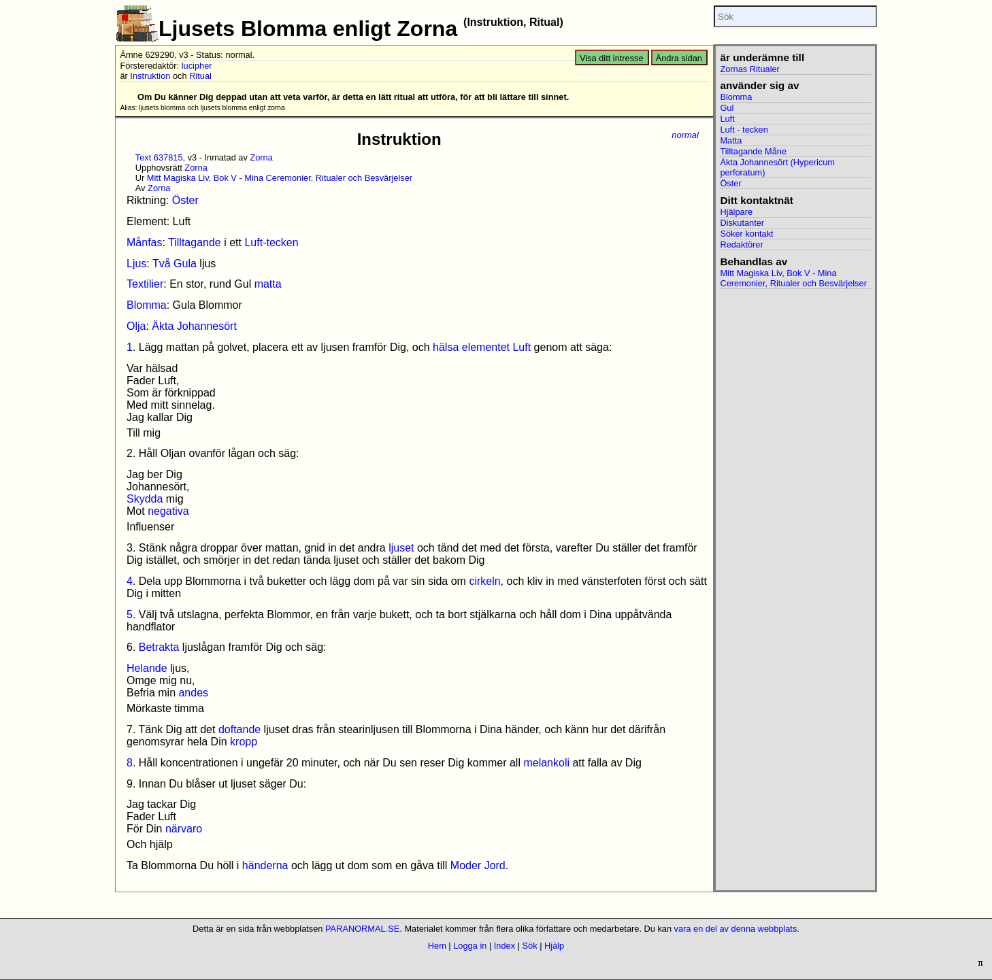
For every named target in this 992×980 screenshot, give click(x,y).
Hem (437, 946)
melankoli (546, 762)
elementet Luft (496, 347)
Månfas (144, 242)
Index (504, 946)
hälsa (446, 347)
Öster (185, 200)
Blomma (147, 305)
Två (161, 263)
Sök (530, 946)
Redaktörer (741, 244)
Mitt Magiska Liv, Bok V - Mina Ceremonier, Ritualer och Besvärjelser (279, 178)
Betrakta (159, 647)
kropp (243, 741)
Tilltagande (194, 242)
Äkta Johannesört (194, 326)
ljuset (401, 548)
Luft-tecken (271, 242)
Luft (727, 119)
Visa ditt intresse (612, 58)
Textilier (145, 284)
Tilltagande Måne (753, 151)
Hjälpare (736, 212)
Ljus (136, 263)
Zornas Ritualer (749, 69)
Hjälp (554, 946)
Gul (726, 108)
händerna (265, 865)
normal (685, 135)
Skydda (145, 499)
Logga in (469, 946)
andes (193, 692)
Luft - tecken (743, 129)
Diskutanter (742, 223)
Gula (185, 263)
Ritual (200, 76)
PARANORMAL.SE (362, 929)
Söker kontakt (746, 234)
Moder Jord (478, 865)
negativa (168, 511)
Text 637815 (159, 157)
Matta (731, 140)
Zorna (261, 157)
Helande (147, 668)
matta (268, 284)
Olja (136, 326)
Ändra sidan (679, 58)
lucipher (197, 66)
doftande (239, 729)
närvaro (183, 828)
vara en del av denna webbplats (735, 929)
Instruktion (150, 76)
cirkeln (484, 581)
